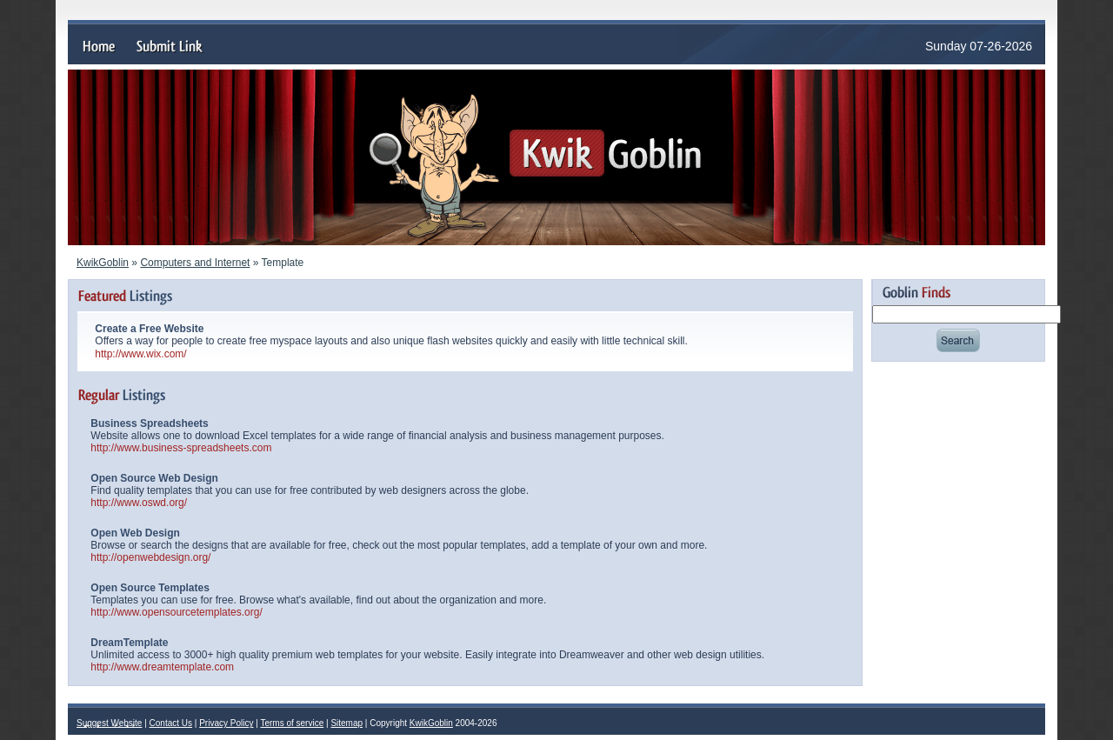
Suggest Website (109, 723)
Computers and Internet (195, 263)
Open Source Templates (149, 588)
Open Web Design (134, 533)
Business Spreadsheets (149, 423)
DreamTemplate (129, 643)
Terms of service (291, 723)
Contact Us (171, 723)
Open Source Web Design (153, 478)
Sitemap (346, 723)
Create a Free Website (149, 329)
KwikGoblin (103, 263)
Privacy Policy (226, 723)
